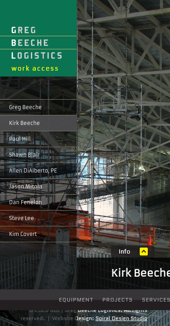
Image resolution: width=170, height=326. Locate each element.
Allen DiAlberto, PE (33, 171)
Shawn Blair (24, 155)
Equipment (76, 299)
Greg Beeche (25, 107)
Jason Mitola (25, 186)
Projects (117, 299)
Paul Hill (20, 139)
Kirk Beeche (24, 123)
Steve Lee (21, 218)
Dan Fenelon (25, 202)
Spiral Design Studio (121, 318)
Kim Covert (23, 234)
